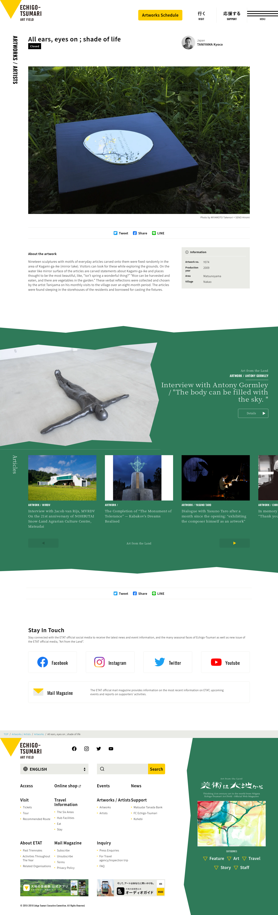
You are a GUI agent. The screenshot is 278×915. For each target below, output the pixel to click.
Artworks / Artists (15, 60)
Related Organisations (37, 866)
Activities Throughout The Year (36, 858)
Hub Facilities (65, 818)
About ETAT (31, 843)
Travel (254, 858)
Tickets (27, 807)
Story (226, 867)
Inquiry (104, 843)
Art (236, 858)
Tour (26, 813)
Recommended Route (36, 819)
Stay (59, 829)
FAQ (102, 866)
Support (139, 800)
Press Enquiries (109, 850)
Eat (59, 824)
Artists (104, 813)
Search (156, 769)
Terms (61, 862)
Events (103, 785)
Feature (216, 858)
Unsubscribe (65, 856)
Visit (24, 800)
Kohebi (138, 819)
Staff (244, 867)
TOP (6, 734)
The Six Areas (65, 812)
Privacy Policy (66, 868)
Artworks (39, 734)
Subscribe (63, 850)
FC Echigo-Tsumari (145, 813)
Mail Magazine (68, 843)
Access (26, 785)
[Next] (234, 543)
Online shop (66, 785)
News (136, 785)
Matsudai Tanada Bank (148, 807)
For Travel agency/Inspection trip (113, 858)
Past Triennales (32, 850)
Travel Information (66, 802)
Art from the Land (139, 543)
